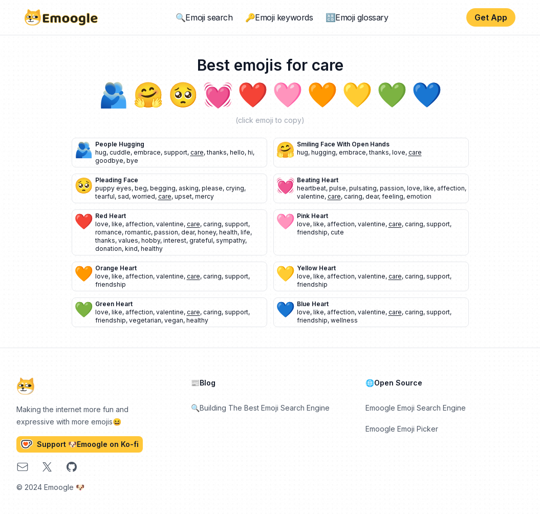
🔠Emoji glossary (357, 17)
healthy (152, 248)
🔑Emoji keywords (279, 17)
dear (372, 196)
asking (189, 188)
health (228, 232)
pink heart (312, 216)
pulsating (363, 188)
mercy (204, 196)
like (428, 188)
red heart (110, 216)
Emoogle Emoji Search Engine (415, 407)
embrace (147, 152)
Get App (490, 17)
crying (235, 188)
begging (163, 188)
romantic (138, 232)
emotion (418, 196)
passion (392, 188)
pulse (337, 188)
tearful (105, 196)
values (128, 240)
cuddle (120, 152)
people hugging (119, 144)
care (197, 152)
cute (337, 232)
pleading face (116, 180)
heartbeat (311, 188)
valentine (311, 196)
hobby (150, 240)
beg (141, 188)
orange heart (116, 268)
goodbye (109, 160)
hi (250, 152)
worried (143, 196)
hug (100, 152)
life (245, 232)
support (175, 152)
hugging (323, 152)
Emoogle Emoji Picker (401, 428)
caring (353, 196)
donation (108, 248)
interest (174, 240)
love (398, 152)
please (212, 188)
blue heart (313, 304)
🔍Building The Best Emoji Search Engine (260, 407)
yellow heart (316, 268)
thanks (217, 152)
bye (132, 160)
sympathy (230, 240)
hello (237, 152)
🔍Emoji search (204, 17)
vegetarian (145, 320)
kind (131, 248)
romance (108, 232)
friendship (312, 232)
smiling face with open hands (343, 144)
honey (207, 232)
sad (123, 196)
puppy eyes (113, 188)
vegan (173, 320)
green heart (114, 304)
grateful (201, 240)
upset (183, 196)
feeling (392, 196)
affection (451, 188)
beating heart (317, 180)
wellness (344, 320)
